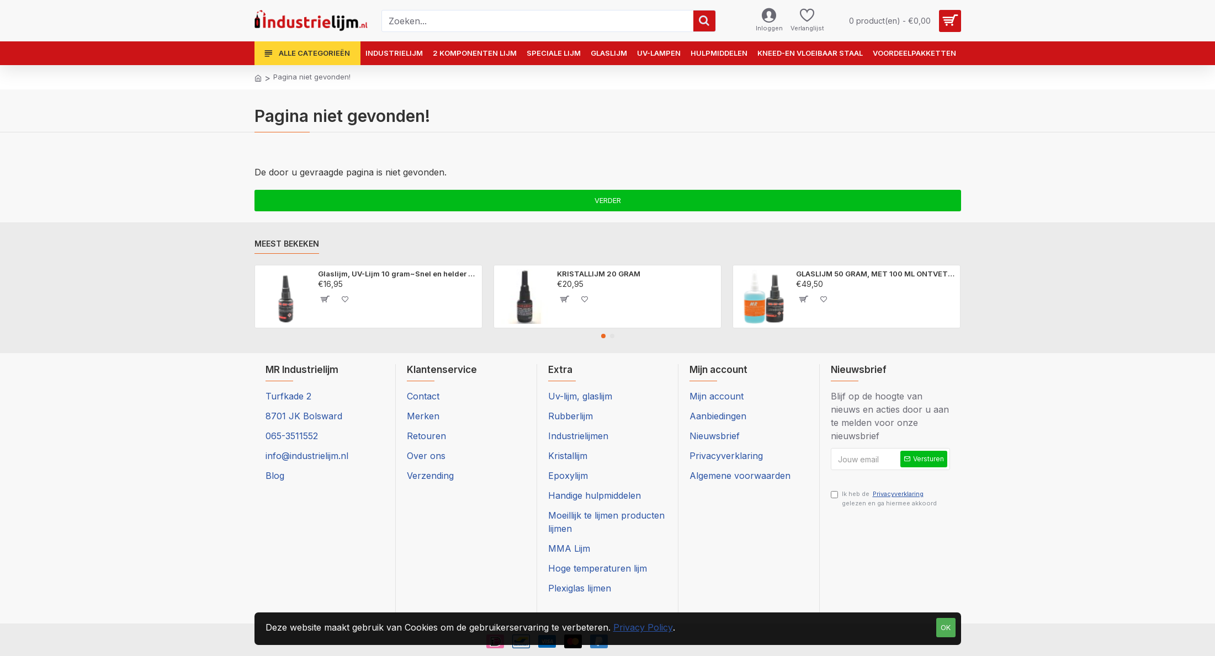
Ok (946, 627)
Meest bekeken (286, 243)
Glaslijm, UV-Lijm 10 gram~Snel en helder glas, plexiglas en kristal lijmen (398, 273)
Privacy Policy (643, 627)
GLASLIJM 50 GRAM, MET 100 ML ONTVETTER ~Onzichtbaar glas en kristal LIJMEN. (876, 273)
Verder (608, 200)
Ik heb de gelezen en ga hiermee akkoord (884, 498)
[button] (603, 336)
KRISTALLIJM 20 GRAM (598, 273)
